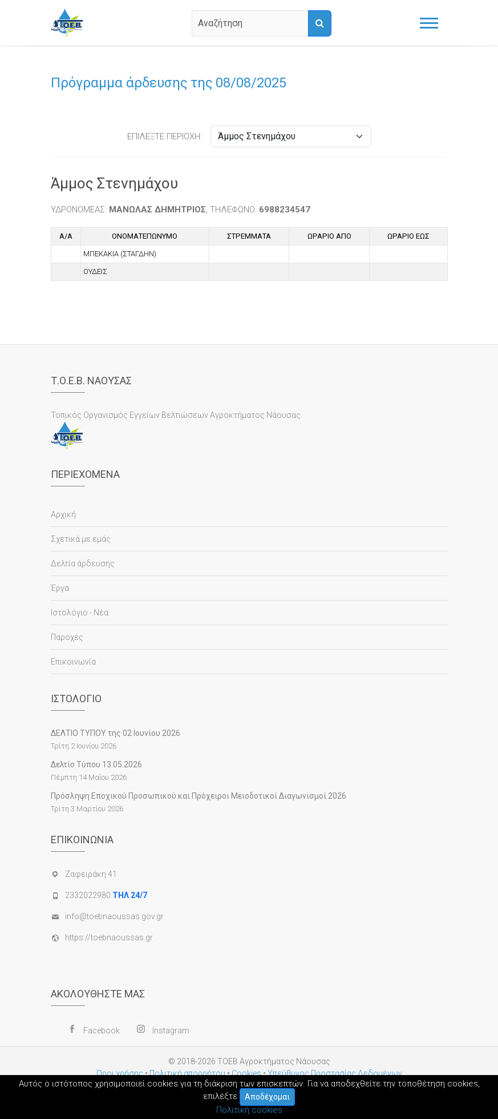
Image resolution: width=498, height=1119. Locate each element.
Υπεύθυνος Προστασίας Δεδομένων (335, 1073)
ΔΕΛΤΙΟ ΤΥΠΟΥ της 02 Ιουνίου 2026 (115, 733)
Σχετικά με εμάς (81, 539)
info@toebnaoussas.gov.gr (114, 916)
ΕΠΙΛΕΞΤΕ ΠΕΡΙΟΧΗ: (164, 136)
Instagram (170, 1030)
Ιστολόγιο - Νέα (79, 612)
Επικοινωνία (73, 661)
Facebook (101, 1030)
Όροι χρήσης (119, 1073)
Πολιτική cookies (249, 1110)
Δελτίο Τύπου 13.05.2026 (96, 764)
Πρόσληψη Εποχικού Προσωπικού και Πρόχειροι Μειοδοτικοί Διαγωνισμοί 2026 (198, 795)
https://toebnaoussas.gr (109, 937)
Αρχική (63, 514)
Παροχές (67, 637)
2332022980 (106, 895)
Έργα (60, 588)
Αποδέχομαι (267, 1096)
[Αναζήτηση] (319, 23)
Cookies (246, 1073)
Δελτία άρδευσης (83, 563)
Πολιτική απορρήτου (187, 1073)
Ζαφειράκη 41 (91, 874)
